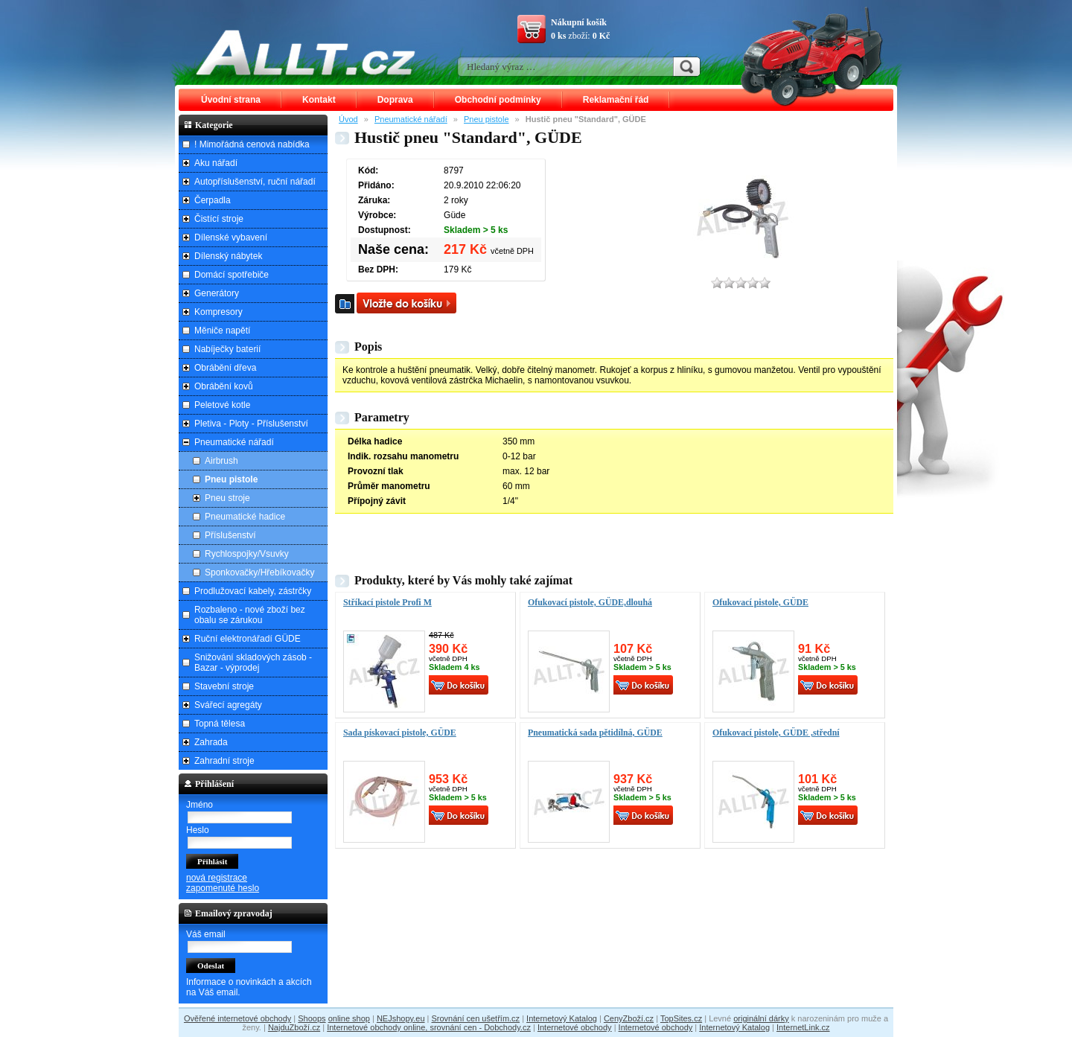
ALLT (306, 52)
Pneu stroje (227, 498)
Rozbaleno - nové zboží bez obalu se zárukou (249, 614)
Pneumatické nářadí (410, 119)
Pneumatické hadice (245, 516)
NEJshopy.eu (401, 1018)
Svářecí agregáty (228, 705)
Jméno (199, 805)
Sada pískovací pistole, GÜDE (399, 732)
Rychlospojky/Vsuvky (247, 554)
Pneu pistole (486, 119)
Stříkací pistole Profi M (387, 602)
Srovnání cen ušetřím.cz (476, 1018)
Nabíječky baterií (227, 349)
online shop (349, 1018)
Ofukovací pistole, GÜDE (760, 602)
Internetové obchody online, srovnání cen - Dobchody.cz (429, 1027)
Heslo (197, 830)
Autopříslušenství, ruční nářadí (255, 181)
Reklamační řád (616, 100)
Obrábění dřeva (225, 368)
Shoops (311, 1018)
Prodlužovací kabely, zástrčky (252, 591)
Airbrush (221, 461)
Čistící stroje (218, 219)
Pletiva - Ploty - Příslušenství (251, 423)
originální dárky (761, 1018)
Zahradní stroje (224, 761)
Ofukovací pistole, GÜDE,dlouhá (590, 602)
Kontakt (319, 100)
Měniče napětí (222, 330)
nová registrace (216, 877)
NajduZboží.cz (294, 1027)
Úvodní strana (231, 100)
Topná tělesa (219, 723)
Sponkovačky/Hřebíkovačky (259, 572)
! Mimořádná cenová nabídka (252, 144)
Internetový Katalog (561, 1018)
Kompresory (218, 312)
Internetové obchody (574, 1027)
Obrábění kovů (223, 386)
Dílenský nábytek (228, 256)
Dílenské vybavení (230, 237)
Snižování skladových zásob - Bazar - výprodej (253, 662)
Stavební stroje (224, 686)
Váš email (206, 934)
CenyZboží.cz (629, 1018)
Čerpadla (212, 200)
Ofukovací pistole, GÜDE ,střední (776, 732)
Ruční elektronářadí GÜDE (247, 639)
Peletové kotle (222, 405)
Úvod (348, 119)
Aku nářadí (215, 163)
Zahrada (211, 742)
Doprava (395, 100)
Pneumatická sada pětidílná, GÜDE (595, 732)
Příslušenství (230, 535)
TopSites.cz (681, 1018)
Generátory (216, 293)
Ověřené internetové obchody (237, 1018)
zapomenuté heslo (222, 888)
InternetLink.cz (803, 1027)
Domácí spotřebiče (231, 274)
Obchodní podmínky (498, 100)
